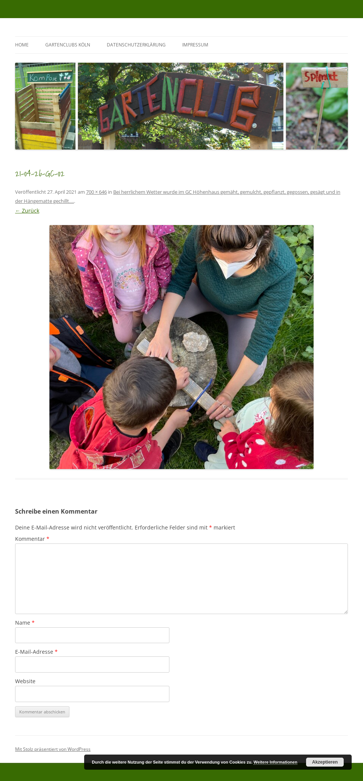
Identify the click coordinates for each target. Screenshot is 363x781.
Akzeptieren (325, 762)
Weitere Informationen (275, 762)
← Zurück (27, 210)
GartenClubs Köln (67, 45)
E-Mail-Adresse (36, 651)
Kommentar (32, 538)
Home (22, 45)
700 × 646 (96, 191)
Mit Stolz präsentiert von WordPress (53, 749)
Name (25, 622)
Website (25, 681)
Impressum (195, 45)
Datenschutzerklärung (136, 45)
